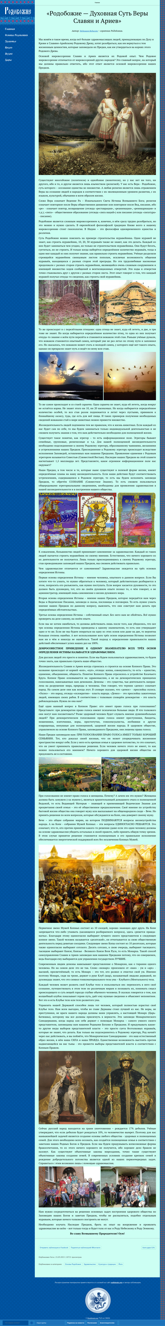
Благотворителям (107, 1323)
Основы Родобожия (73, 1264)
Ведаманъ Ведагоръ (89, 30)
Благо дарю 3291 (149, 1248)
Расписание (92, 1323)
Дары (8, 60)
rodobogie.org (116, 1282)
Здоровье (10, 41)
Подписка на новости (75, 1323)
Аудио (9, 54)
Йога (120, 1264)
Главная (97, 2)
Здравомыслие (90, 1264)
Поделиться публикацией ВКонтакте (85, 1247)
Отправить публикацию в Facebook (54, 1247)
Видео (8, 47)
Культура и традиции (107, 1264)
